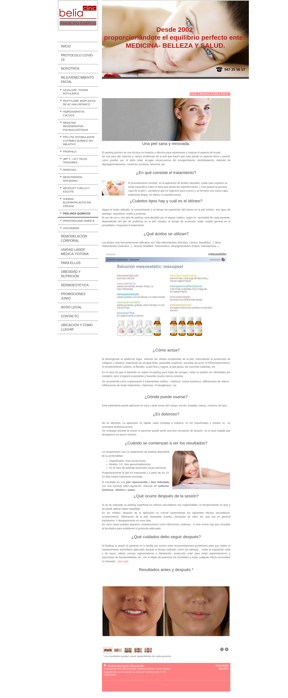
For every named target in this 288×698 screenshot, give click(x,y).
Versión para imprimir (116, 665)
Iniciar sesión (222, 665)
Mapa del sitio (137, 665)
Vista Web (223, 668)
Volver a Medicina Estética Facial (208, 94)
